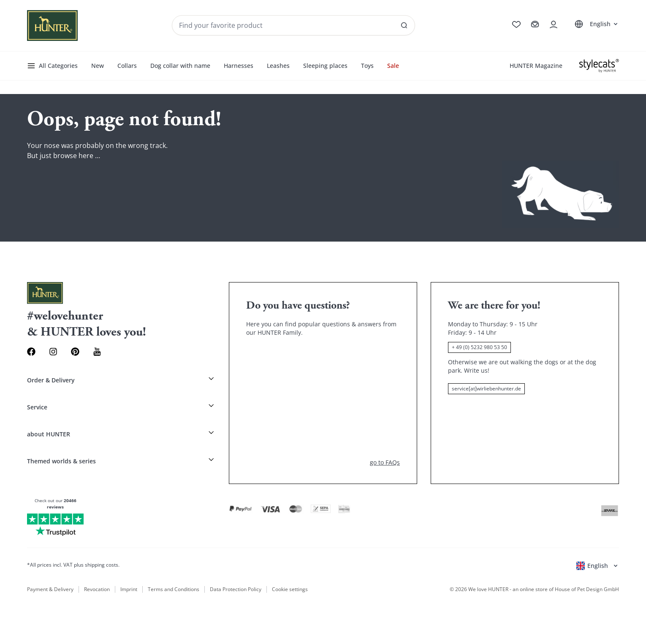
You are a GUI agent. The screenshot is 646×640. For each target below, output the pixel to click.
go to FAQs (385, 462)
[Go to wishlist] (516, 24)
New (97, 66)
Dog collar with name (180, 66)
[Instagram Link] (53, 351)
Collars (127, 66)
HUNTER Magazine (536, 66)
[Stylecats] (599, 65)
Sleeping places (325, 66)
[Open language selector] (595, 24)
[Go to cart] (535, 24)
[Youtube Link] (97, 351)
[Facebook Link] (31, 351)
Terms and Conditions (173, 589)
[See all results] (404, 25)
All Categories (52, 66)
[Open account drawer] (553, 24)
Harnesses (238, 66)
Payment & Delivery (50, 589)
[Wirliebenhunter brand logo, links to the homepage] (52, 25)
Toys (367, 66)
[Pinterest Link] (75, 351)
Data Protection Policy (235, 589)
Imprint (128, 589)
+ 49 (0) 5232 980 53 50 (479, 347)
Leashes (278, 66)
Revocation (97, 589)
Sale (393, 66)
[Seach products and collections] (293, 25)
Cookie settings (290, 589)
